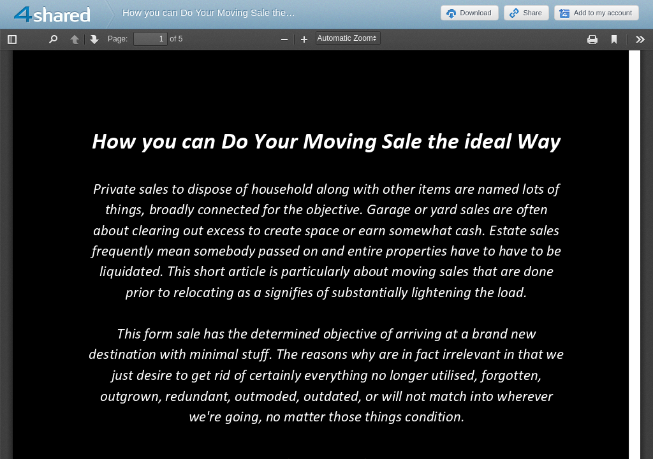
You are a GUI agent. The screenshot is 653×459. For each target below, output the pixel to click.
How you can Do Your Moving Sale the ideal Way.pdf (233, 12)
